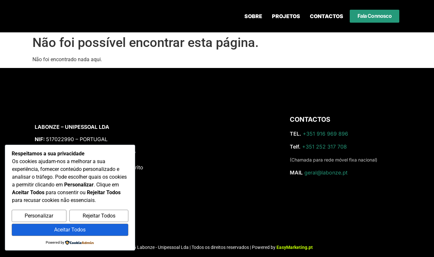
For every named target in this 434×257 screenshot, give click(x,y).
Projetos (286, 16)
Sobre (253, 16)
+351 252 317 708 (324, 146)
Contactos (326, 16)
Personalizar (39, 216)
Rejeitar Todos (99, 216)
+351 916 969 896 (325, 133)
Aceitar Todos (70, 230)
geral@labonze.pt (325, 172)
